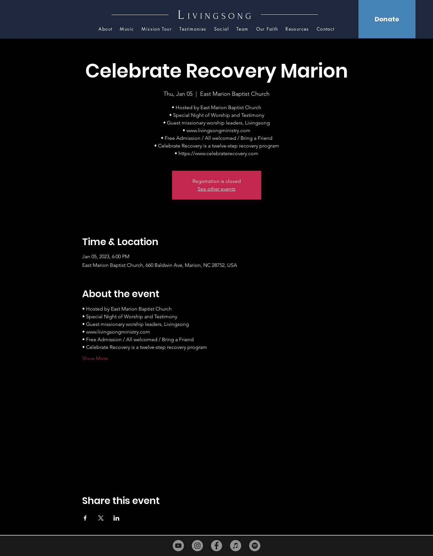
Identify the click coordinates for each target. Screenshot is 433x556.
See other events (216, 189)
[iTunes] (235, 545)
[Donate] (386, 19)
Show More (95, 358)
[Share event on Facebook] (85, 518)
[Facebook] (216, 545)
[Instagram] (197, 545)
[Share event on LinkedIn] (116, 518)
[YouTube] (178, 545)
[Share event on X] (101, 518)
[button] (297, 29)
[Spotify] (254, 545)
